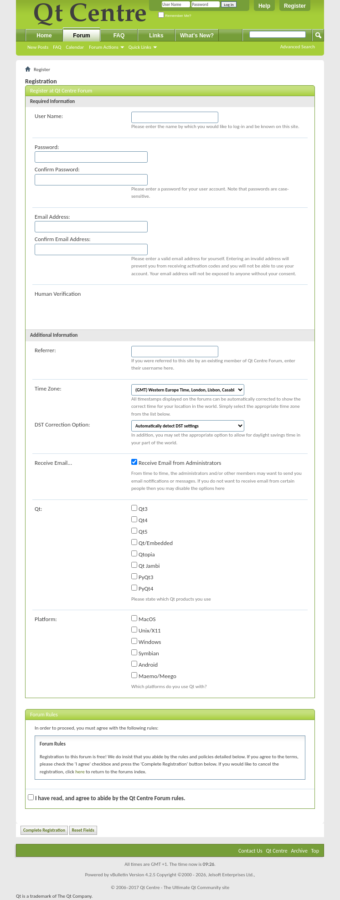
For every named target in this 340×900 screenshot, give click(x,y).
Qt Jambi (145, 565)
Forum (81, 35)
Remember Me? (174, 16)
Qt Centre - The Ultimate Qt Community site (184, 887)
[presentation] (200, 307)
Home (44, 35)
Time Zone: (48, 388)
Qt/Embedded (152, 542)
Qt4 (139, 520)
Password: (47, 147)
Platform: (46, 619)
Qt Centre (276, 851)
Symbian (145, 653)
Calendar (75, 47)
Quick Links (140, 47)
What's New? (197, 35)
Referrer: (45, 350)
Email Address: (52, 216)
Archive (299, 851)
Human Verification (58, 293)
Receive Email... (53, 462)
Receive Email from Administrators (176, 462)
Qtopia (143, 554)
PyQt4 (142, 588)
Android (144, 664)
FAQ (57, 47)
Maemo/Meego (153, 675)
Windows (146, 641)
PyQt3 (142, 577)
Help (264, 6)
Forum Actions (103, 47)
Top (315, 851)
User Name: (49, 116)
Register (295, 6)
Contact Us (250, 851)
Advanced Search (297, 47)
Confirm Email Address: (63, 239)
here (79, 772)
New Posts (37, 47)
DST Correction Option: (62, 424)
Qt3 (139, 508)
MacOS (143, 618)
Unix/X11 (146, 630)
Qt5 (139, 531)
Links (156, 35)
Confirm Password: (57, 169)
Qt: (38, 508)
